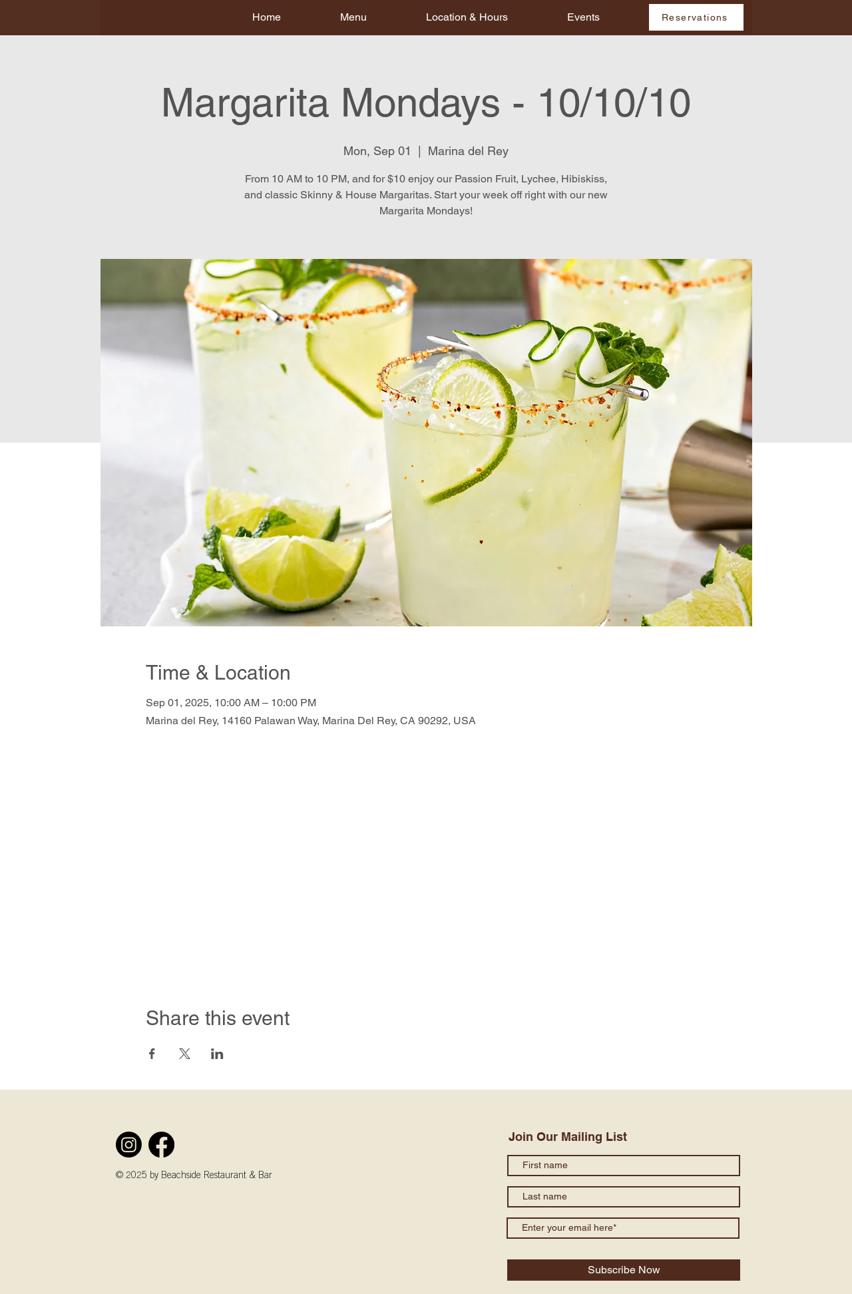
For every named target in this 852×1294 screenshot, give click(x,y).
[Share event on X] (184, 1053)
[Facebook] (161, 1145)
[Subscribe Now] (623, 1270)
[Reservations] (696, 17)
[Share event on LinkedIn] (217, 1053)
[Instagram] (129, 1145)
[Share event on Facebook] (152, 1053)
